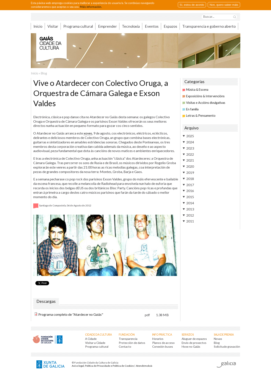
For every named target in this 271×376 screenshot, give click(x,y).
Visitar (52, 26)
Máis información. (91, 6)
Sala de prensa (224, 334)
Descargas (46, 301)
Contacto (125, 346)
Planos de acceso (163, 342)
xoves (88, 133)
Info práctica (162, 334)
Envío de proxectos (194, 342)
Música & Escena (195, 89)
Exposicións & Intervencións (204, 96)
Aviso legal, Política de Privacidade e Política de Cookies (103, 365)
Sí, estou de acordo (192, 4)
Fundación (127, 334)
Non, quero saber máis (224, 4)
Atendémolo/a (144, 365)
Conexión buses (162, 346)
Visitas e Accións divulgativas (204, 102)
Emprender (107, 26)
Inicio (37, 26)
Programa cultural (78, 26)
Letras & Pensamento (199, 115)
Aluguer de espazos (194, 338)
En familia (191, 109)
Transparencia (128, 338)
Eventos (152, 26)
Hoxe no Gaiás (191, 346)
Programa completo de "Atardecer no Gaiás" (70, 314)
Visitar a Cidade (95, 342)
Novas (218, 338)
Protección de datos (132, 342)
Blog (44, 73)
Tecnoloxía (131, 26)
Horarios (157, 338)
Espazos (170, 26)
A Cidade (91, 338)
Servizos (188, 334)
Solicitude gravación (227, 346)
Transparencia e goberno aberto (209, 26)
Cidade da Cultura (98, 334)
